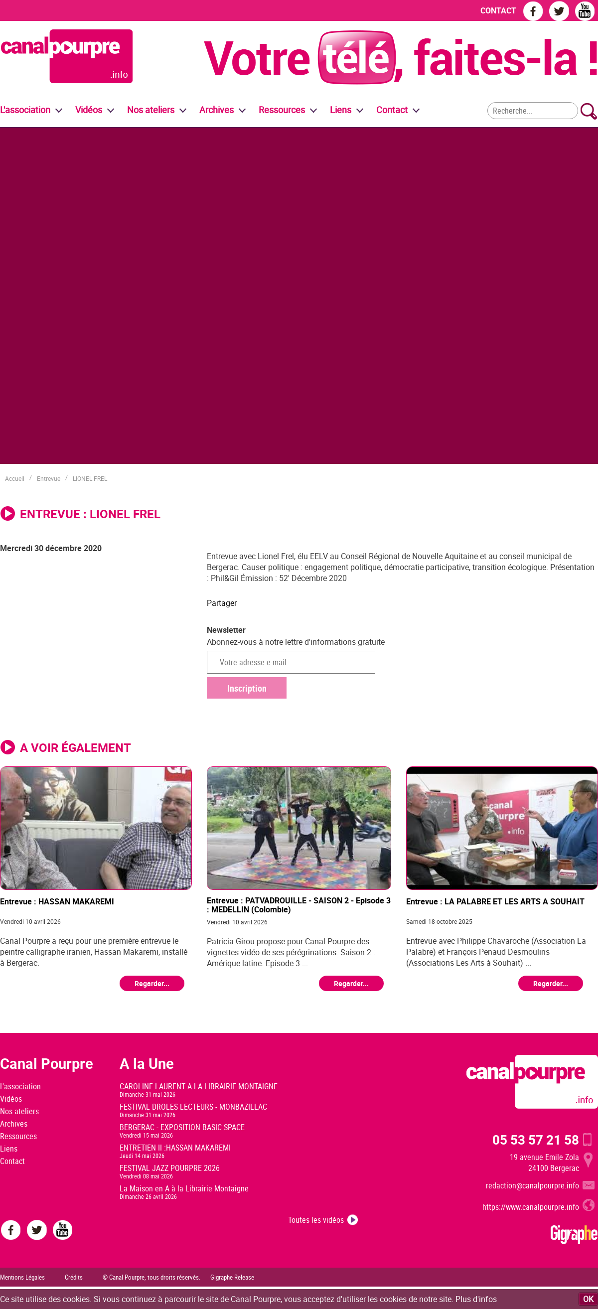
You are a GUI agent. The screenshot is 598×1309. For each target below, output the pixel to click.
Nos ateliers (19, 1111)
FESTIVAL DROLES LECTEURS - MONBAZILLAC (193, 1106)
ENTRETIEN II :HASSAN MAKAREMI (175, 1147)
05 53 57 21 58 (535, 1139)
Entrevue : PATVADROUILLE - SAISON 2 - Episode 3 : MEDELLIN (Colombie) (299, 904)
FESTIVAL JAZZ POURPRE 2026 (170, 1168)
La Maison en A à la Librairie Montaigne (184, 1188)
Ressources (18, 1136)
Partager (222, 602)
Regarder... (152, 983)
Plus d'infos (476, 1299)
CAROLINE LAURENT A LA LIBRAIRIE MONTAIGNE (199, 1086)
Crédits (74, 1277)
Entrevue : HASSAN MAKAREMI (57, 902)
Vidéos (11, 1098)
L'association (20, 1086)
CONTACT (498, 10)
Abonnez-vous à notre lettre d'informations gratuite (296, 641)
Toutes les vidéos (316, 1219)
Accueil (14, 478)
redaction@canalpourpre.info (532, 1185)
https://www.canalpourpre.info (530, 1206)
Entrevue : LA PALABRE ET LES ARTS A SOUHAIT (495, 902)
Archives (216, 110)
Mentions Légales (22, 1277)
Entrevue (48, 478)
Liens (340, 110)
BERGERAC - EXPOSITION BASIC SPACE (182, 1127)
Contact (12, 1161)
